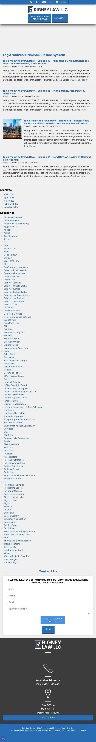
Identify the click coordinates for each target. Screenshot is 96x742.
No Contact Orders (13, 422)
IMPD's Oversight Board (15, 385)
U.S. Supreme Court (13, 550)
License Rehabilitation (15, 404)
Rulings (7, 509)
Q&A (6, 481)
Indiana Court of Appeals (16, 388)
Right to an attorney (14, 494)
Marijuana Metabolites (15, 413)
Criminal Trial (10, 304)
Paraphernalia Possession (16, 438)
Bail (6, 242)
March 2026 (10, 201)
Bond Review (10, 255)
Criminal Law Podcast (14, 298)
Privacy (50, 621)
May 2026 (9, 194)
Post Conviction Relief (15, 463)
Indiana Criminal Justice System (20, 391)
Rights (7, 503)
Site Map (70, 728)
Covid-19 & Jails (12, 276)
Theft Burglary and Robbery (18, 541)
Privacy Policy (60, 728)
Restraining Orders (13, 488)
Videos (7, 553)
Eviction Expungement (15, 332)
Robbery (8, 506)
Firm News (9, 357)
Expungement (11, 345)
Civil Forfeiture (11, 261)
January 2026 (11, 207)
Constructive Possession (16, 270)
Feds (6, 351)
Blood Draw (9, 248)
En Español (59, 18)
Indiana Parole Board (14, 394)
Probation (8, 472)
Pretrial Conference (13, 466)
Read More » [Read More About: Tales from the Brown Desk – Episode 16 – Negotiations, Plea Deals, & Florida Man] (81, 110)
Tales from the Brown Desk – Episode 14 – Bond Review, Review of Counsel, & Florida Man (47, 158)
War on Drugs (10, 562)
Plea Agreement (12, 444)
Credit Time (9, 279)
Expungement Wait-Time (16, 348)
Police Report (10, 457)
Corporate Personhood (15, 273)
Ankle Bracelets (11, 220)
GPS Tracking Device (14, 376)
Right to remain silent (14, 497)
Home (31, 2)
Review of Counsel (13, 491)
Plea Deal (8, 447)
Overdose (8, 429)
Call (37, 2)
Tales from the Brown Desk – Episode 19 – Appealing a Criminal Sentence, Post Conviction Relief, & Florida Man (46, 62)
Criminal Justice (12, 289)
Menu (63, 2)
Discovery (9, 307)
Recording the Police (14, 485)
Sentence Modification (15, 519)
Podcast (8, 454)
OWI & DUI (8, 435)
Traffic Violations (12, 544)
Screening (9, 513)
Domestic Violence (13, 314)
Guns (6, 379)
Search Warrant (11, 516)
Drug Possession (12, 323)
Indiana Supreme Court (15, 397)
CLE (6, 264)
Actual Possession (13, 217)
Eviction (8, 329)
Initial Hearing (11, 401)
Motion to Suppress (13, 416)
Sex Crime (9, 528)
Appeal (7, 230)
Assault (7, 239)
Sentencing (9, 522)
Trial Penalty (10, 547)
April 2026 (9, 197)
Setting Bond (10, 525)
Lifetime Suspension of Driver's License (23, 407)
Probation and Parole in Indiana (19, 475)
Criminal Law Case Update (17, 295)
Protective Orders (12, 478)
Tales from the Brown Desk (17, 534)
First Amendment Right (15, 360)
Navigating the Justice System (19, 419)
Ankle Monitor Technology (16, 223)
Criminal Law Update (14, 301)
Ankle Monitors (11, 227)
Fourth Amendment (13, 366)
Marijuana (9, 410)
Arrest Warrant (11, 236)
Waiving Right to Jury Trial (17, 556)
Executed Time (11, 338)
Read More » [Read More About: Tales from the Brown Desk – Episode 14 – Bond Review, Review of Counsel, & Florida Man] (81, 176)
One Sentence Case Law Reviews (20, 426)
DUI (5, 326)
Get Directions (48, 717)
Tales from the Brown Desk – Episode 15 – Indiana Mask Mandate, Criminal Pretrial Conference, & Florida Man (56, 122)
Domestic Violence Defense (17, 317)
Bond (6, 251)
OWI (6, 432)
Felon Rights (10, 354)
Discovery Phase (12, 310)
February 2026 (11, 204)
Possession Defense (14, 460)
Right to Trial (10, 500)
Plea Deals (9, 450)
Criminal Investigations (15, 286)
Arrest (7, 233)
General (8, 370)
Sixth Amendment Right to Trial (19, 531)
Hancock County (12, 382)
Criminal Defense (12, 283)
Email (44, 2)
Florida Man (9, 363)
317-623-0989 (40, 18)
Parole (7, 441)
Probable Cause (11, 469)
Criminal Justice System (16, 292)
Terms (55, 621)
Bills (6, 245)
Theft (7, 537)
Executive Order (12, 342)
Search (51, 2)
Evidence (8, 335)
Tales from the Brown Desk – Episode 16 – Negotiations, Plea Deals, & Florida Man (44, 92)
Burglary (8, 258)
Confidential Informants (16, 267)
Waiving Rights (11, 559)
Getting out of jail (13, 373)
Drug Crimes (10, 320)
